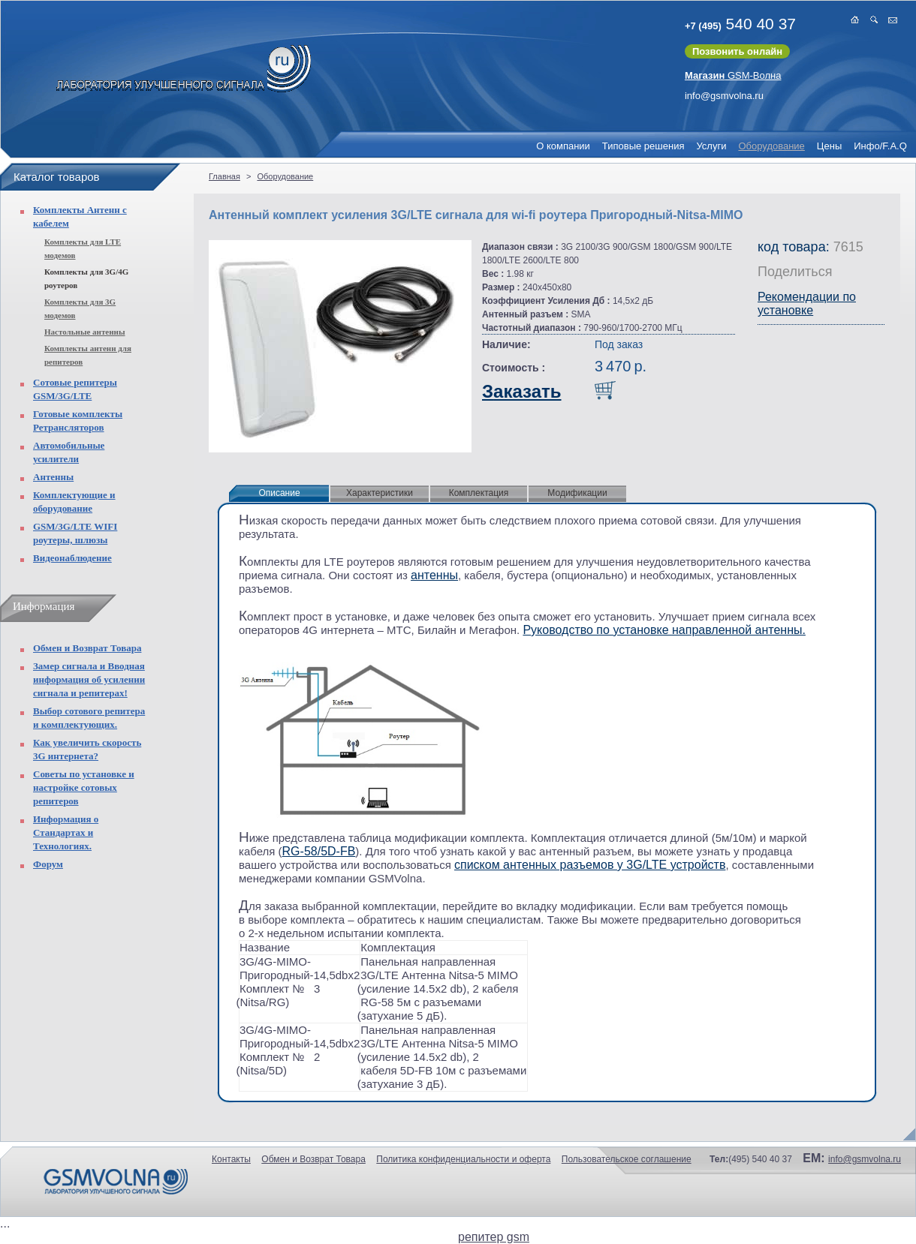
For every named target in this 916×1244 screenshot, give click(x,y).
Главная (224, 176)
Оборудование (771, 146)
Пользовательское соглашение (627, 1159)
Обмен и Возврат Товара (87, 648)
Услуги (711, 146)
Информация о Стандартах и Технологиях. (65, 832)
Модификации (577, 493)
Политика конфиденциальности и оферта (463, 1159)
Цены (829, 146)
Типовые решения (643, 146)
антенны (434, 575)
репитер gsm (493, 1236)
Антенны (53, 476)
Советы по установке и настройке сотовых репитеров (83, 787)
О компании (563, 146)
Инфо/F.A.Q (880, 146)
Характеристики (379, 493)
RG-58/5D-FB (319, 851)
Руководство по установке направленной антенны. (664, 630)
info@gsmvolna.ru (724, 95)
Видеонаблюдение (72, 557)
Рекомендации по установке (807, 303)
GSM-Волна (733, 75)
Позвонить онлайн (737, 51)
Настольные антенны (84, 331)
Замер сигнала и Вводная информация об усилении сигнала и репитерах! (89, 679)
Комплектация (479, 493)
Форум (48, 864)
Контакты (231, 1159)
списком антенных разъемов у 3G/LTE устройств (589, 864)
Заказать (522, 391)
